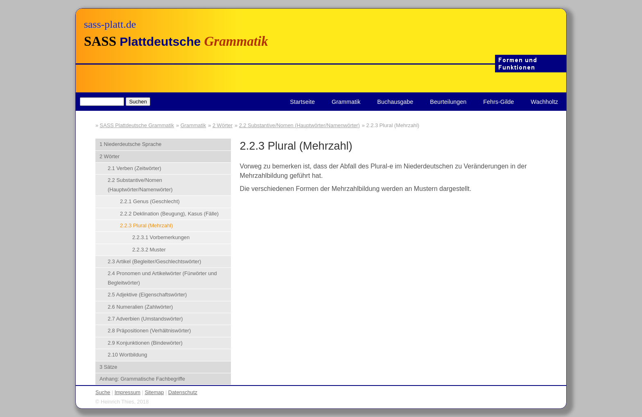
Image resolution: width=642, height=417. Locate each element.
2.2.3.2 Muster (149, 250)
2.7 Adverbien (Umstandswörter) (145, 319)
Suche (102, 392)
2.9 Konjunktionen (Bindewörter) (145, 343)
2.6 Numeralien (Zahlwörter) (140, 307)
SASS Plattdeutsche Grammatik (137, 125)
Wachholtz (544, 102)
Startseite (302, 102)
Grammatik (346, 102)
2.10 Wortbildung (127, 355)
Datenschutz (182, 392)
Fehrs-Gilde (498, 102)
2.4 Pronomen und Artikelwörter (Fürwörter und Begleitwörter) (162, 277)
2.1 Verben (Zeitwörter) (134, 168)
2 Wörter (222, 125)
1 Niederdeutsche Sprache (130, 144)
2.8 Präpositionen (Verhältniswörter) (149, 330)
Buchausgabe (395, 102)
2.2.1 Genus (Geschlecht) (150, 201)
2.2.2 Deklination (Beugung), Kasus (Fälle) (169, 214)
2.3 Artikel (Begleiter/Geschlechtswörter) (154, 261)
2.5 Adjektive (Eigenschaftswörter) (147, 294)
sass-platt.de (110, 24)
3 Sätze (108, 367)
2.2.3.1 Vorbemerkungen (161, 237)
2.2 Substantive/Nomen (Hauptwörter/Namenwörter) (299, 125)
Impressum (127, 392)
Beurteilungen (448, 102)
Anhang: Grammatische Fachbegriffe (142, 379)
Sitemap (154, 392)
